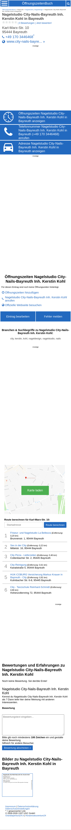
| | (27, 23)
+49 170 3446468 (19, 37)
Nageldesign (38, 9)
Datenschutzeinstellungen (17, 809)
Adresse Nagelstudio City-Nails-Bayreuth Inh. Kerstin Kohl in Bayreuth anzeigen (41, 147)
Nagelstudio (29, 9)
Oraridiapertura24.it (14, 815)
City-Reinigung (18, 564)
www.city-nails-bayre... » (26, 41)
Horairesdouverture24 (35, 815)
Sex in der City (18, 545)
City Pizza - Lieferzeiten (23, 555)
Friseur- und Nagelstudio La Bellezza (30, 532)
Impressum (10, 806)
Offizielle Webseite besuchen (23, 305)
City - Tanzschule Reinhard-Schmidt (30, 587)
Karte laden (35, 490)
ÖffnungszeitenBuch (37, 3)
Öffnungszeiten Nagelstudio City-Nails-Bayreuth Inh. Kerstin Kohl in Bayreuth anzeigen (43, 117)
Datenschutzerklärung (28, 806)
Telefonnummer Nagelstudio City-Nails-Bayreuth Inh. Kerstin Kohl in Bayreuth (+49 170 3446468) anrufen (43, 132)
